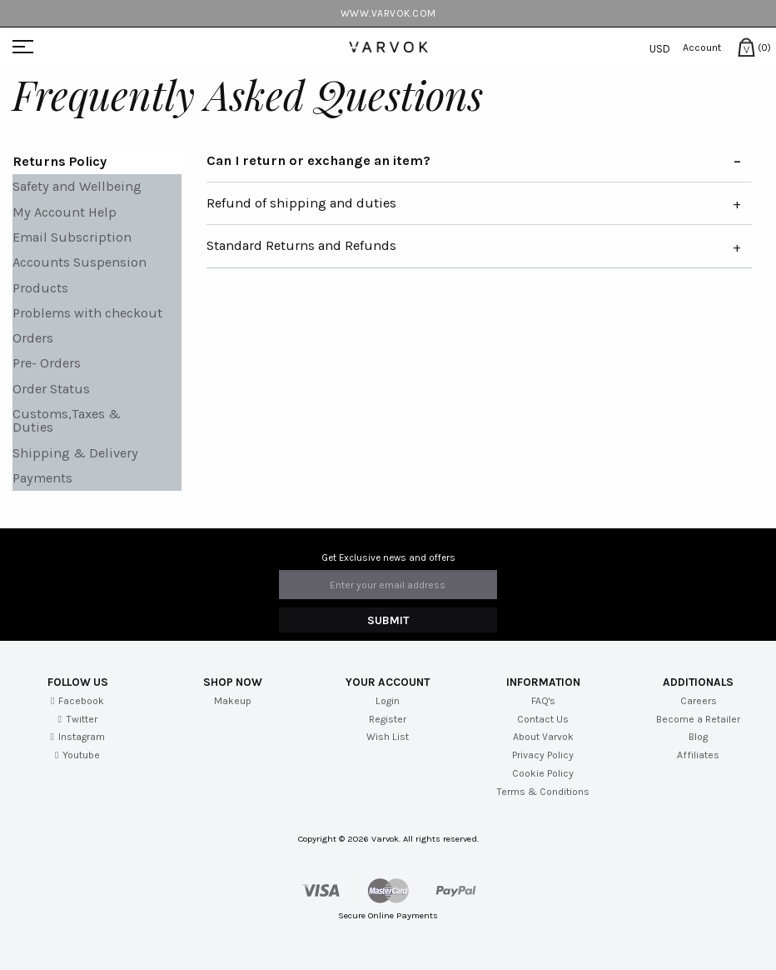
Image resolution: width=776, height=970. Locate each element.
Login (388, 701)
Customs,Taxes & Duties (66, 420)
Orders (32, 338)
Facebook (77, 701)
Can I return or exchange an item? (318, 160)
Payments (42, 478)
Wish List (387, 736)
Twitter (77, 719)
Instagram (77, 736)
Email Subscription (72, 237)
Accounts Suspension (79, 262)
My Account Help (64, 212)
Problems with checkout (87, 313)
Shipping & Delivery (75, 453)
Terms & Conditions (542, 792)
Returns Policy (59, 161)
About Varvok (543, 736)
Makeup (232, 701)
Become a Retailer (698, 719)
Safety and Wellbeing (77, 186)
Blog (698, 736)
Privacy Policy (543, 755)
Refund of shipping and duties (301, 203)
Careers (698, 701)
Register (387, 719)
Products (40, 288)
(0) (748, 48)
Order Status (51, 389)
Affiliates (698, 755)
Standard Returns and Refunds (301, 245)
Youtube (77, 755)
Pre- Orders (46, 363)
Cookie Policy (543, 773)
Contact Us (543, 719)
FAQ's (543, 701)
